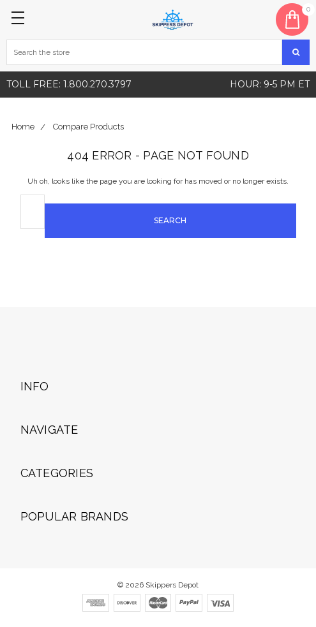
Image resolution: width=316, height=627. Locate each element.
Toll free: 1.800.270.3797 (69, 84)
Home (22, 126)
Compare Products (88, 126)
